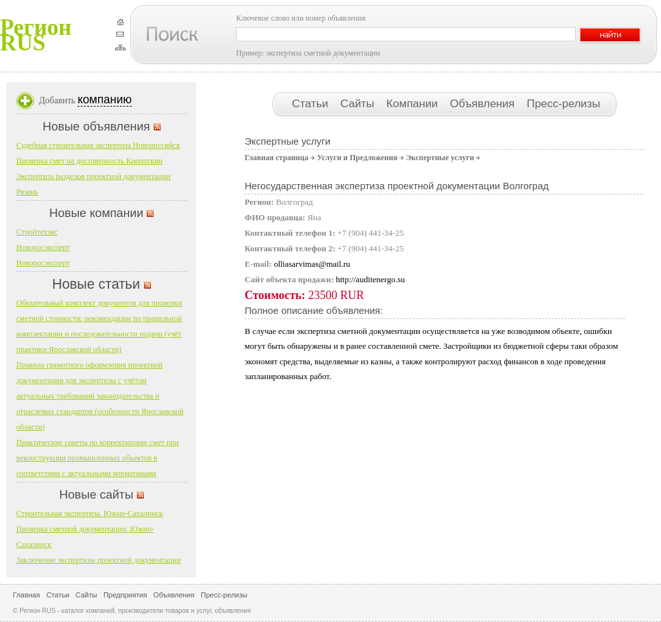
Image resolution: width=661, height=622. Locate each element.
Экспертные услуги (440, 157)
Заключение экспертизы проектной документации (98, 560)
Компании (414, 103)
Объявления (484, 103)
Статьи (311, 103)
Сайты (358, 103)
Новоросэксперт (43, 247)
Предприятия (125, 595)
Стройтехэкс (36, 231)
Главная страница (277, 157)
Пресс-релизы (563, 103)
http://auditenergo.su (370, 279)
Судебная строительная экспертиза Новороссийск (98, 145)
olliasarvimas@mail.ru (312, 264)
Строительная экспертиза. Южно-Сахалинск (89, 513)
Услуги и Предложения (357, 157)
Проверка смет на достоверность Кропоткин (89, 160)
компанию (104, 99)
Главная (26, 595)
